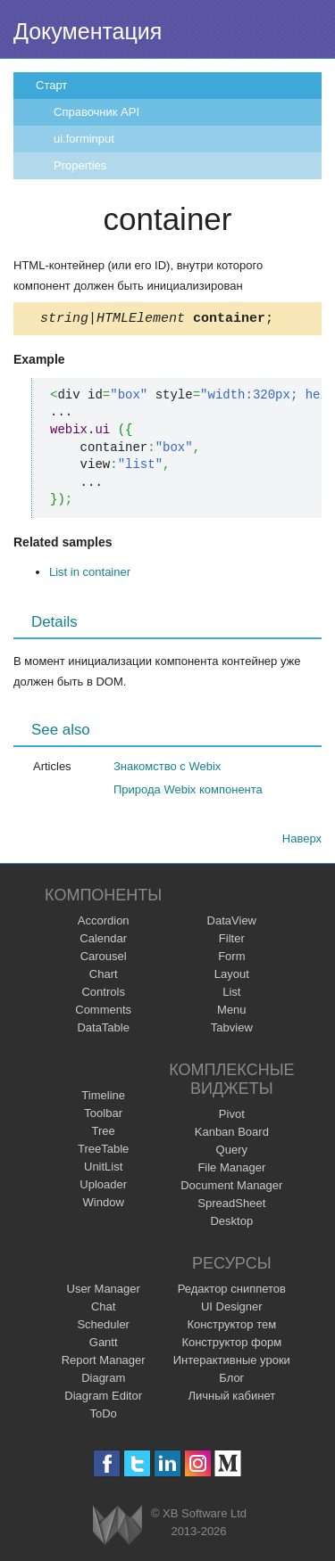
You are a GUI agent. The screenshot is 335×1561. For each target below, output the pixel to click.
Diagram (103, 1380)
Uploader (103, 1187)
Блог (231, 1380)
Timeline (103, 1098)
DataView (231, 923)
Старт (51, 85)
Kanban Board (232, 1134)
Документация (87, 31)
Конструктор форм (231, 1344)
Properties (80, 165)
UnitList (103, 1169)
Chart (103, 976)
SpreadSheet (231, 1205)
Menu (232, 1012)
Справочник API (96, 112)
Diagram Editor (103, 1398)
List (231, 994)
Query (231, 1152)
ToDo (103, 1416)
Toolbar (103, 1115)
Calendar (103, 941)
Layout (231, 976)
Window (103, 1205)
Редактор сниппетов (232, 1291)
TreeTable (103, 1151)
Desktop (231, 1223)
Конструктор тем (231, 1327)
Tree (103, 1133)
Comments (103, 1012)
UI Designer (232, 1309)
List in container (89, 574)
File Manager (231, 1170)
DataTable (103, 1030)
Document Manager (231, 1188)
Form (231, 958)
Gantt (103, 1344)
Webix (117, 1528)
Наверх (302, 841)
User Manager (103, 1291)
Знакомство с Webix (167, 769)
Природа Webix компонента (188, 792)
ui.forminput (84, 138)
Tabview (232, 1030)
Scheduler (103, 1327)
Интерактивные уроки (231, 1362)
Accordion (104, 923)
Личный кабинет (231, 1398)
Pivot (232, 1116)
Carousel (103, 958)
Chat (103, 1309)
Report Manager (104, 1362)
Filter (232, 941)
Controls (102, 994)
